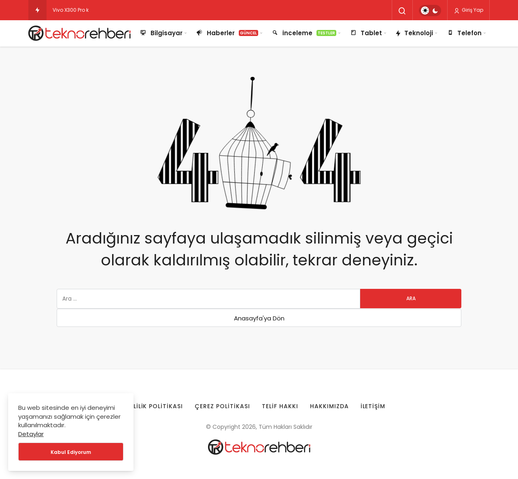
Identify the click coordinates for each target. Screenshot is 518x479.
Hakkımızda (329, 406)
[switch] (430, 10)
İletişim (373, 406)
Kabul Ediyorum (71, 452)
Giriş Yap (468, 10)
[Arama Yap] (402, 11)
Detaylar (31, 434)
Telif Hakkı (280, 406)
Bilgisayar (161, 33)
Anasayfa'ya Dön (259, 318)
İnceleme (303, 33)
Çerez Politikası (222, 406)
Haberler (226, 33)
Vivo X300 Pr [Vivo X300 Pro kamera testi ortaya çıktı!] (67, 9)
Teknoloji (414, 34)
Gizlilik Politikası (153, 406)
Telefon (464, 33)
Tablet (365, 33)
